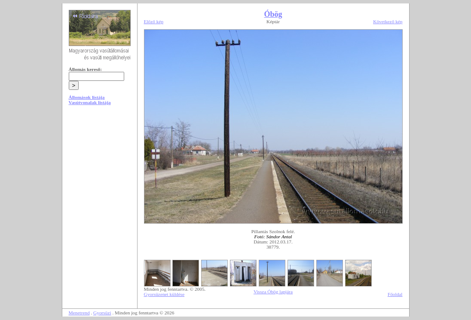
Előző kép (154, 21)
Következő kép (387, 21)
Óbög (273, 14)
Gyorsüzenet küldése (164, 294)
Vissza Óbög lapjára (273, 291)
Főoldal (395, 294)
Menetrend (79, 312)
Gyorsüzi (102, 312)
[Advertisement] (99, 177)
